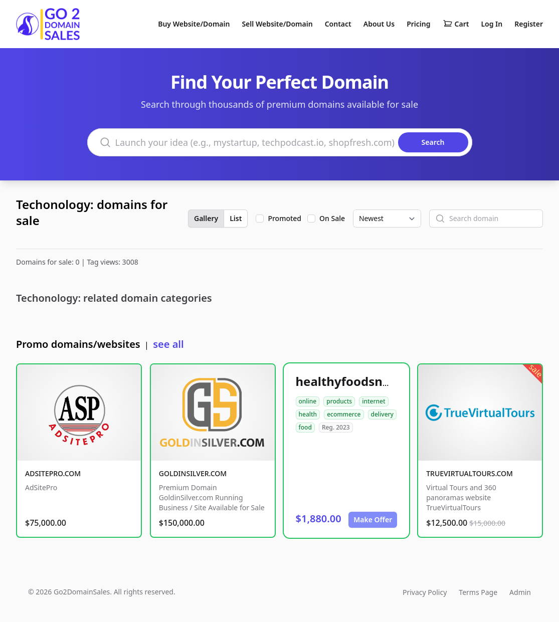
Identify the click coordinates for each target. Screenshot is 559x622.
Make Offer (372, 519)
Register (528, 24)
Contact (338, 24)
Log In (491, 24)
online (308, 401)
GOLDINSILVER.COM (193, 473)
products (339, 401)
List (236, 218)
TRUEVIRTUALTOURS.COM (469, 473)
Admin (520, 592)
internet (373, 401)
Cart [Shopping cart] (456, 24)
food (305, 427)
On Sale (332, 218)
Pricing (418, 24)
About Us (379, 24)
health (308, 414)
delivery (382, 414)
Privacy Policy (425, 592)
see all (168, 344)
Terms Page (478, 592)
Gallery (206, 218)
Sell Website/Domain (277, 24)
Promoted (284, 218)
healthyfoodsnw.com (358, 381)
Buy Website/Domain (194, 24)
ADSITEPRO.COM (53, 473)
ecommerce (343, 414)
